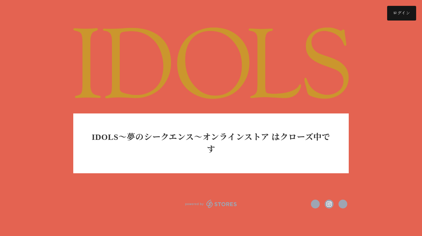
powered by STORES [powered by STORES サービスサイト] (211, 204)
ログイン (401, 13)
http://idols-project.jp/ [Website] (342, 204)
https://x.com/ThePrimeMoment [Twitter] (315, 204)
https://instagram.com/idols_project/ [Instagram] (329, 204)
